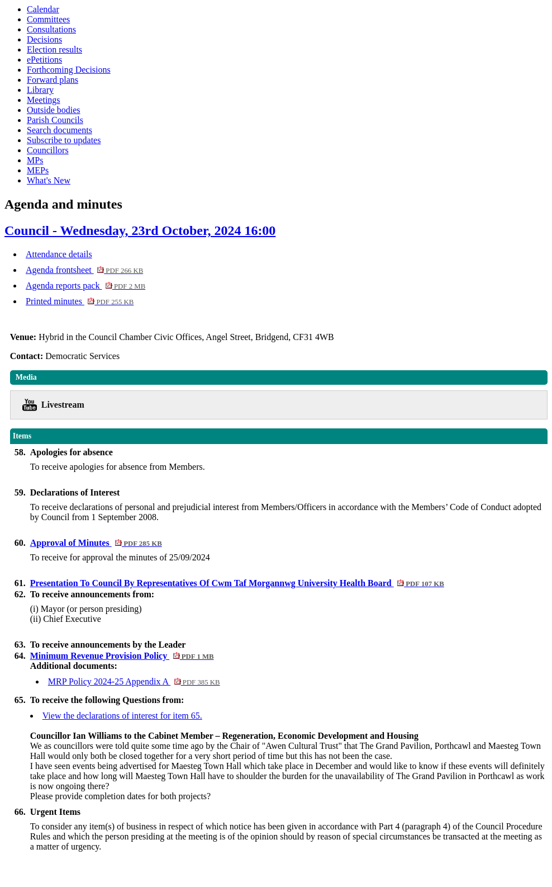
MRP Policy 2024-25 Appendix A (134, 681)
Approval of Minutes (96, 543)
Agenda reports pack (85, 285)
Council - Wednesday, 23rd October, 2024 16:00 (139, 230)
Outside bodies (53, 110)
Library (40, 90)
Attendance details (59, 254)
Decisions (44, 39)
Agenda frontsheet (84, 270)
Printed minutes (80, 301)
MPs (35, 160)
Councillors (48, 150)
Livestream (62, 404)
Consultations (51, 29)
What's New (48, 180)
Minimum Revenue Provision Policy (122, 655)
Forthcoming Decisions (69, 69)
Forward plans (52, 79)
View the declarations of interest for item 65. (122, 715)
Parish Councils (55, 120)
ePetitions (44, 59)
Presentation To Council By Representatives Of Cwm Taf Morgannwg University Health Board (237, 583)
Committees (48, 19)
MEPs (38, 170)
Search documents (59, 130)
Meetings (43, 100)
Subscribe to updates (64, 140)
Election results (54, 49)
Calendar (43, 9)
